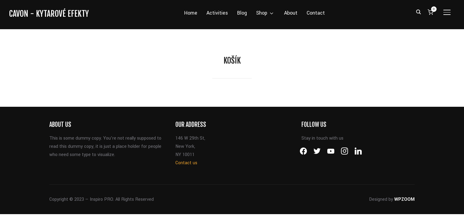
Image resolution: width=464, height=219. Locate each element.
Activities (217, 12)
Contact (316, 12)
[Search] (419, 11)
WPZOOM (404, 199)
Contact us (186, 163)
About (290, 12)
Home (190, 12)
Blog (242, 12)
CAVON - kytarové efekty (49, 14)
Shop (261, 12)
